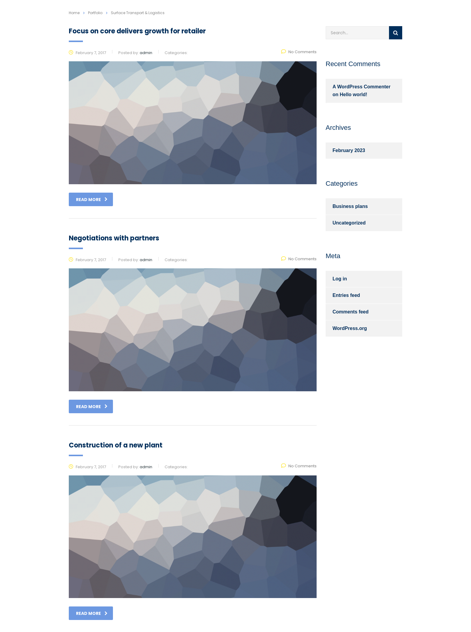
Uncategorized (349, 222)
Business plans (350, 206)
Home (74, 12)
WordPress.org (350, 328)
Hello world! (353, 94)
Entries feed (346, 295)
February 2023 (349, 150)
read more (92, 200)
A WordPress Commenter (361, 86)
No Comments (299, 52)
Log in (340, 278)
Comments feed (351, 311)
